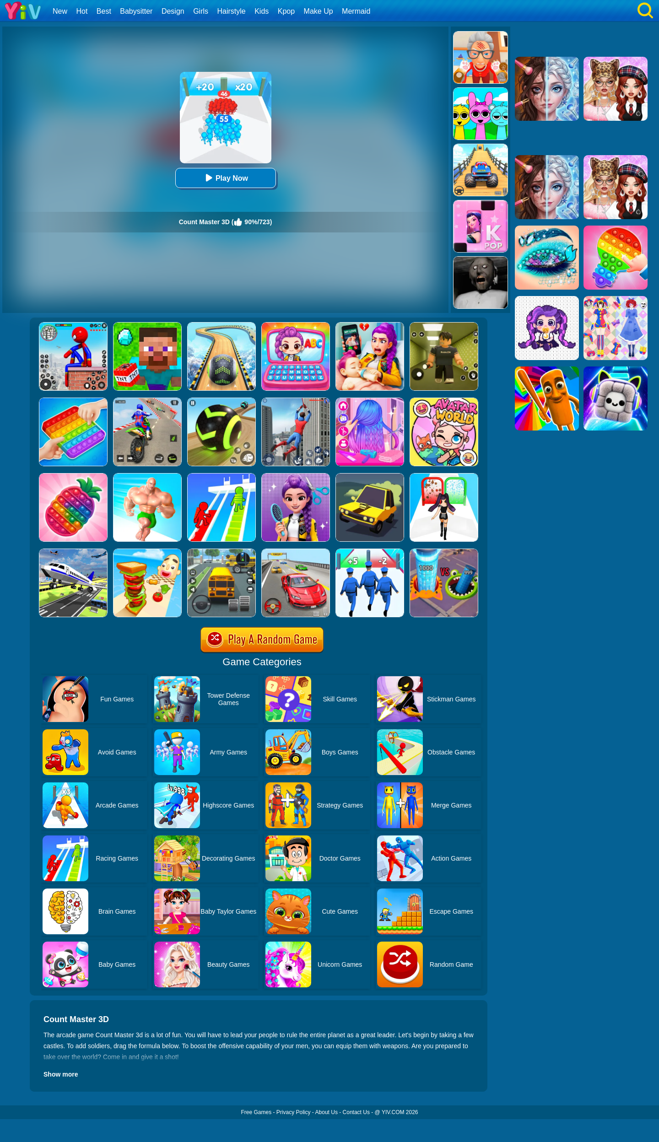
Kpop (286, 11)
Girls (200, 11)
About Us (326, 1112)
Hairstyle (231, 11)
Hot (81, 11)
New (60, 11)
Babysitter (136, 11)
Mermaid (356, 11)
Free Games (256, 1112)
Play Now (225, 177)
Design (173, 11)
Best (104, 11)
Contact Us (356, 1112)
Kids (261, 11)
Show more (60, 1074)
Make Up (318, 11)
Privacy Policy (293, 1112)
